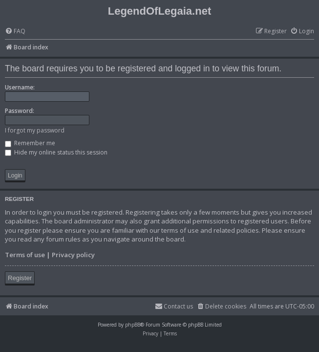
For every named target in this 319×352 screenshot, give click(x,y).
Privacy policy (73, 254)
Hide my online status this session (56, 152)
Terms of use (25, 254)
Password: (19, 111)
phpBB (132, 324)
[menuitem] (15, 31)
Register (20, 278)
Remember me (30, 143)
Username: (20, 87)
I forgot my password (34, 130)
